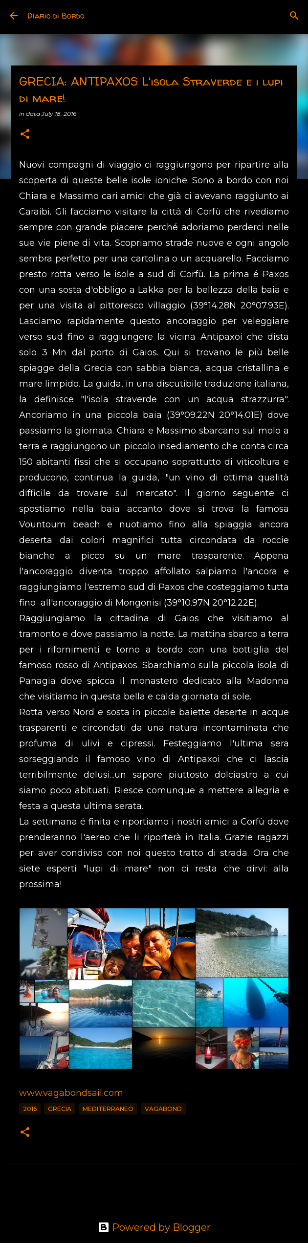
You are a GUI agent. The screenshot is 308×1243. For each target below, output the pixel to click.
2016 (30, 1108)
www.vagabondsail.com (71, 1093)
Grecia (59, 1108)
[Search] (294, 15)
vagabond (163, 1108)
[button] (25, 134)
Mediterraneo (108, 1108)
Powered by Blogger (154, 1227)
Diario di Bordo (56, 15)
